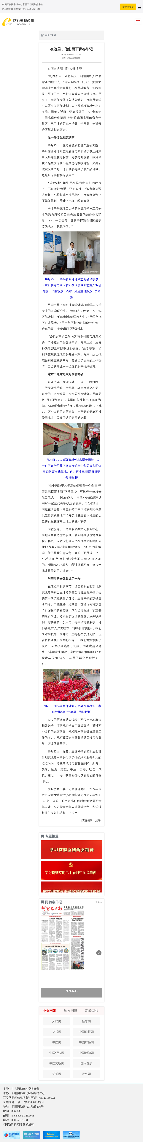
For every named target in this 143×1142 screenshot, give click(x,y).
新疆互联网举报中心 (33, 4)
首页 (47, 35)
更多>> (98, 902)
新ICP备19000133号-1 (31, 1102)
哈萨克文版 (128, 7)
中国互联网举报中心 (12, 4)
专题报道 (51, 836)
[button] (44, 953)
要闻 (53, 35)
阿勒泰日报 (53, 902)
